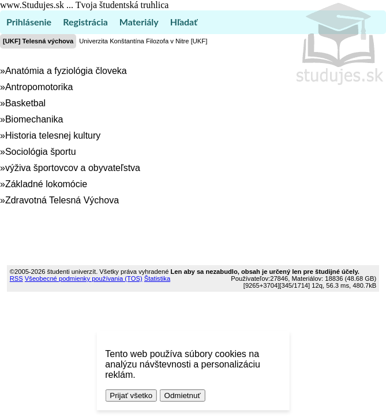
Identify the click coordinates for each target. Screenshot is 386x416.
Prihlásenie (28, 21)
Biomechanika (34, 119)
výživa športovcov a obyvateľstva (72, 168)
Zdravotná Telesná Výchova (62, 200)
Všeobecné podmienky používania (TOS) (84, 278)
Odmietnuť (182, 395)
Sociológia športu (40, 152)
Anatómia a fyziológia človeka (66, 71)
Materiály (139, 21)
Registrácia (85, 21)
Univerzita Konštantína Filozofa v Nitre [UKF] (143, 41)
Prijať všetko (131, 395)
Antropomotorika (39, 87)
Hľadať (183, 21)
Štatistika (157, 278)
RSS (16, 278)
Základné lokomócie (46, 184)
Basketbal (25, 103)
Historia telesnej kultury (52, 135)
